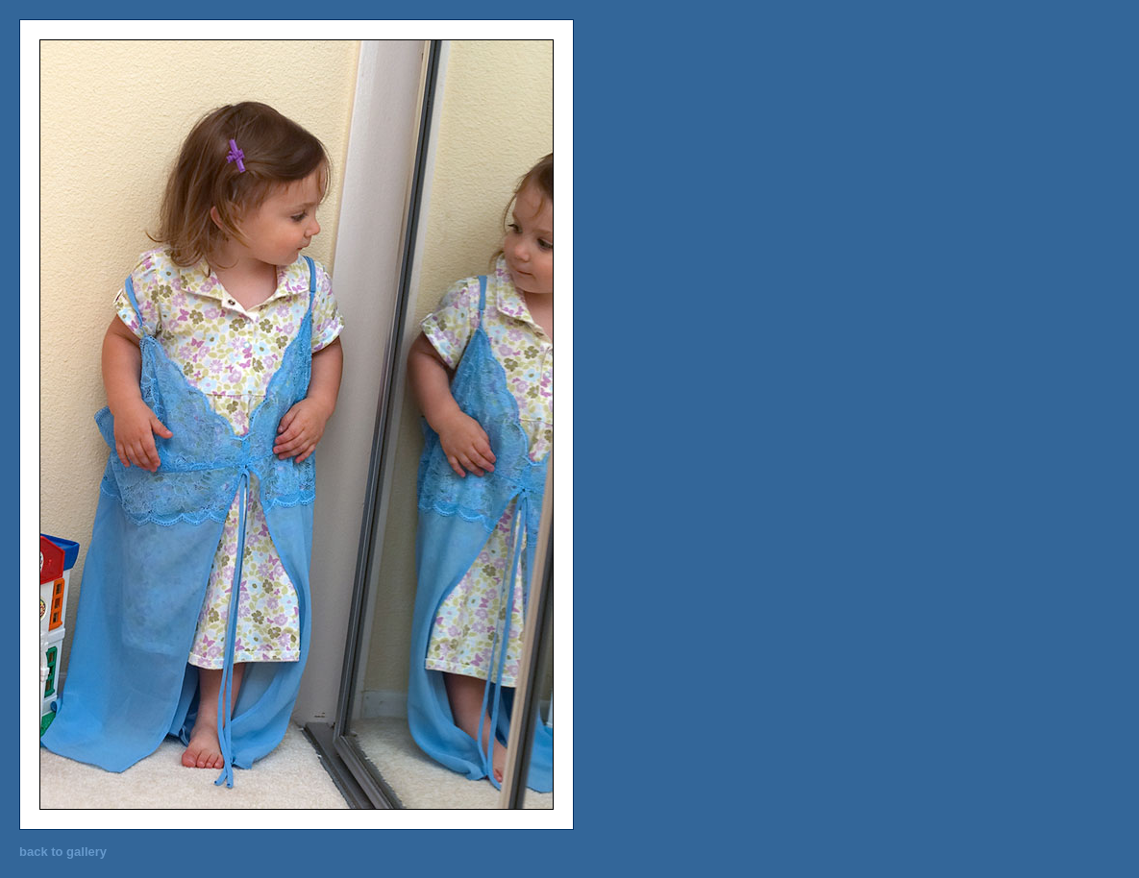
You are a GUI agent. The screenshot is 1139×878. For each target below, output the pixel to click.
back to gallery (63, 851)
